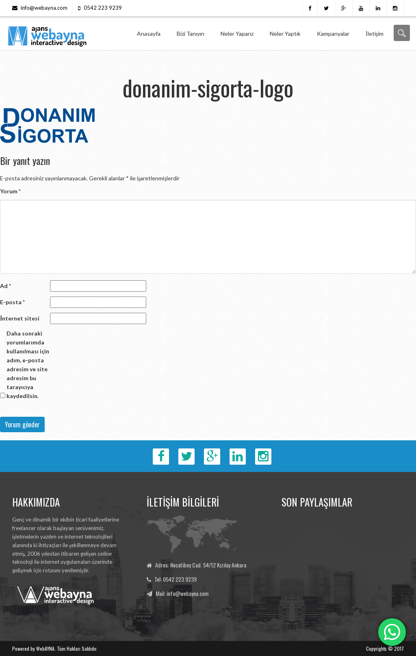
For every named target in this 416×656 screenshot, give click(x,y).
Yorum (10, 191)
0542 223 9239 (103, 7)
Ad (5, 285)
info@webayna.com (44, 7)
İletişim (375, 33)
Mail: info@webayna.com (182, 593)
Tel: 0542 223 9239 (175, 579)
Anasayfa (148, 33)
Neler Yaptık (285, 33)
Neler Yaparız (237, 33)
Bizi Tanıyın (190, 33)
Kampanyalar (333, 33)
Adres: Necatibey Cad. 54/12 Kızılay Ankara (200, 565)
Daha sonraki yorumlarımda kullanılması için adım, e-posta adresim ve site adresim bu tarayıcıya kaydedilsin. (27, 364)
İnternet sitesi (19, 318)
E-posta (12, 302)
